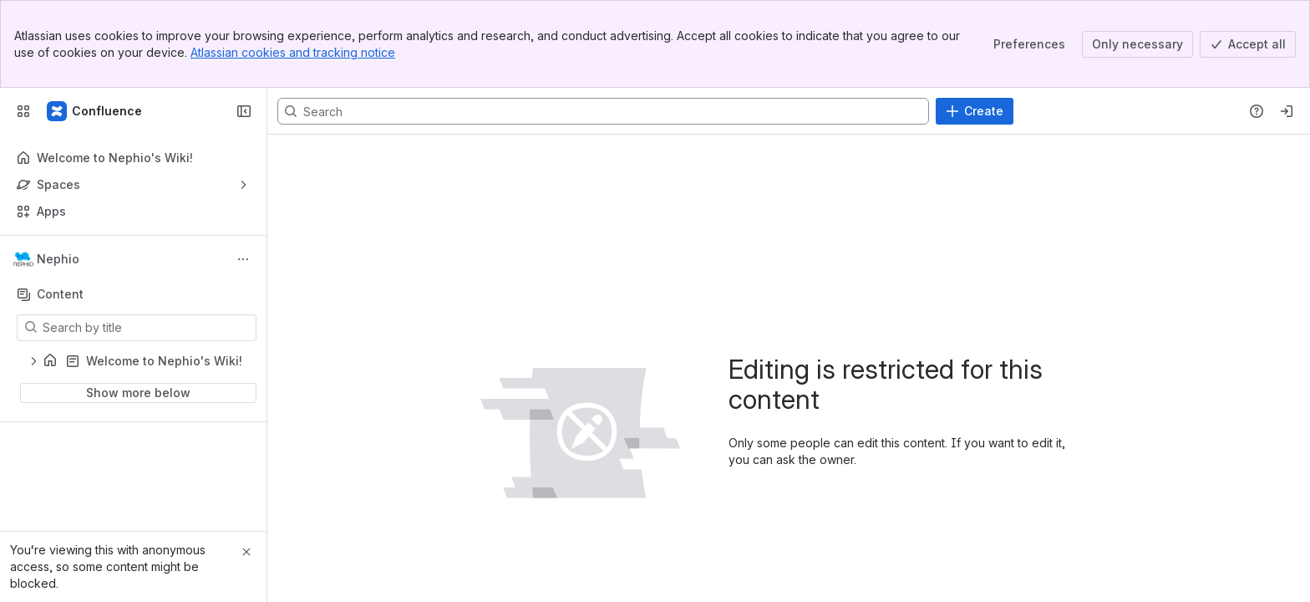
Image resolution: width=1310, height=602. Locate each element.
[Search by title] (147, 327)
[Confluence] (95, 111)
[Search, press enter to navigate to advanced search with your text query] (603, 111)
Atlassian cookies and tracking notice (292, 52)
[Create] (974, 111)
